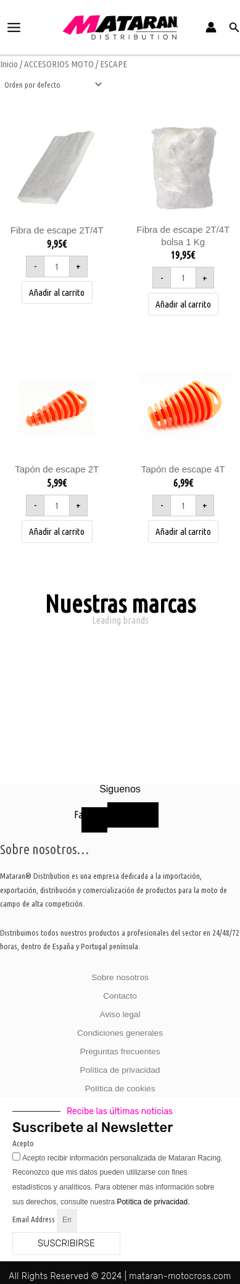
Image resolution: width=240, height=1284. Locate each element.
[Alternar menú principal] (14, 27)
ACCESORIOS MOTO (59, 64)
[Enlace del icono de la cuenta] (211, 27)
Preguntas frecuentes (120, 1051)
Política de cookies (120, 1088)
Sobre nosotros (120, 977)
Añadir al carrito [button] (57, 292)
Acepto (23, 1143)
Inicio (9, 64)
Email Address (34, 1219)
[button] (234, 27)
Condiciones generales (120, 1033)
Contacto (120, 996)
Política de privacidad (120, 1070)
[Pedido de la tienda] (52, 84)
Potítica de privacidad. (153, 1202)
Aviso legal (120, 1014)
